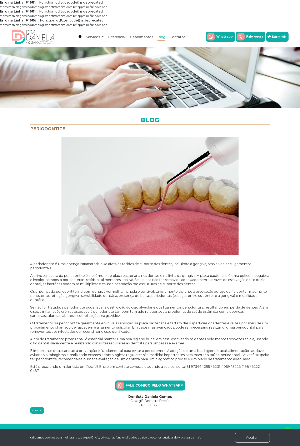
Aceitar (258, 437)
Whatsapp (220, 36)
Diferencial (117, 37)
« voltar (37, 410)
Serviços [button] (93, 37)
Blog (161, 37)
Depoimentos (141, 37)
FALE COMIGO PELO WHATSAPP (149, 385)
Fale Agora (250, 36)
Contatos (178, 37)
